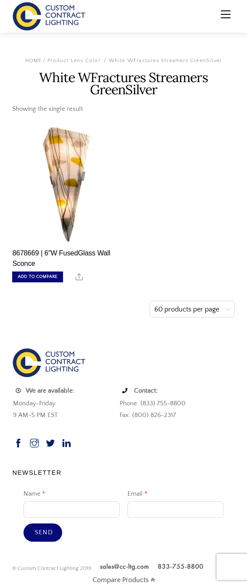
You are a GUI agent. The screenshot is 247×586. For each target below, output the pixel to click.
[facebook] (18, 442)
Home (33, 60)
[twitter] (50, 442)
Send (44, 532)
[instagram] (34, 442)
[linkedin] (66, 442)
